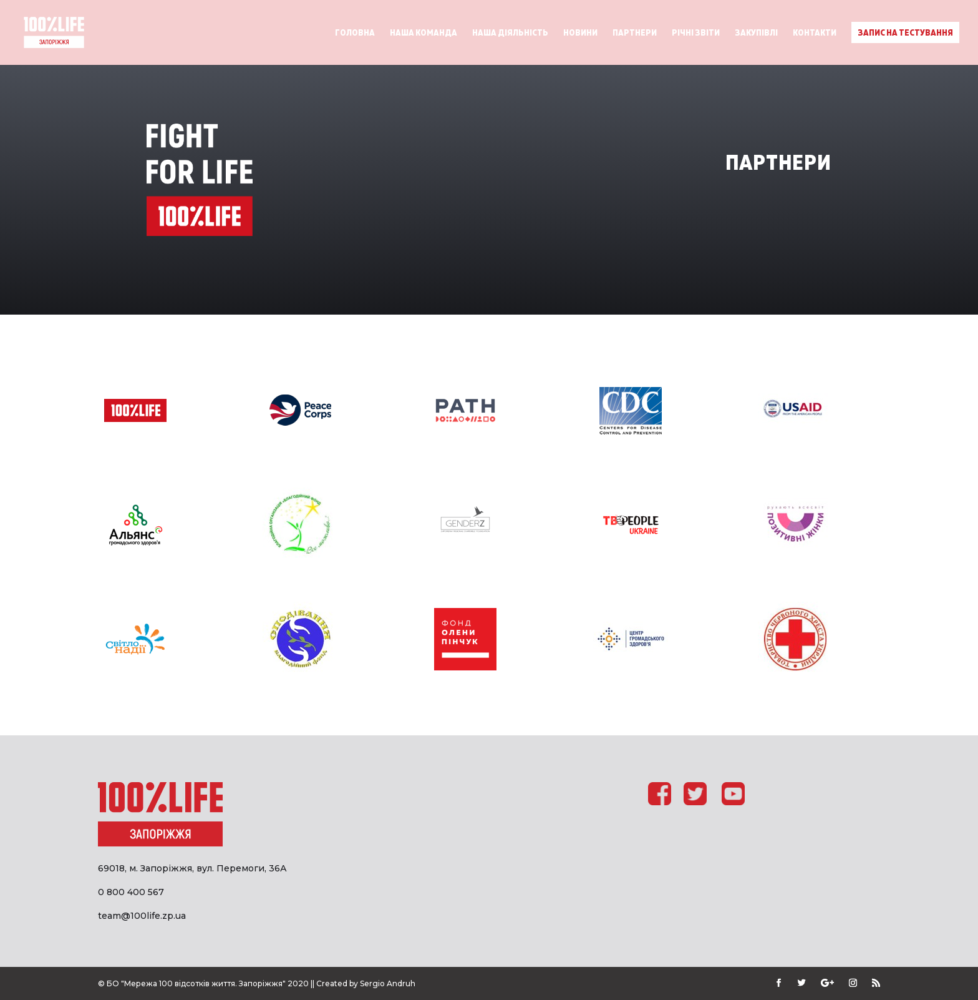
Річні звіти (696, 32)
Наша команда (423, 32)
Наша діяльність (510, 32)
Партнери (634, 32)
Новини (580, 32)
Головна (355, 32)
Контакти (814, 32)
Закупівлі (756, 32)
